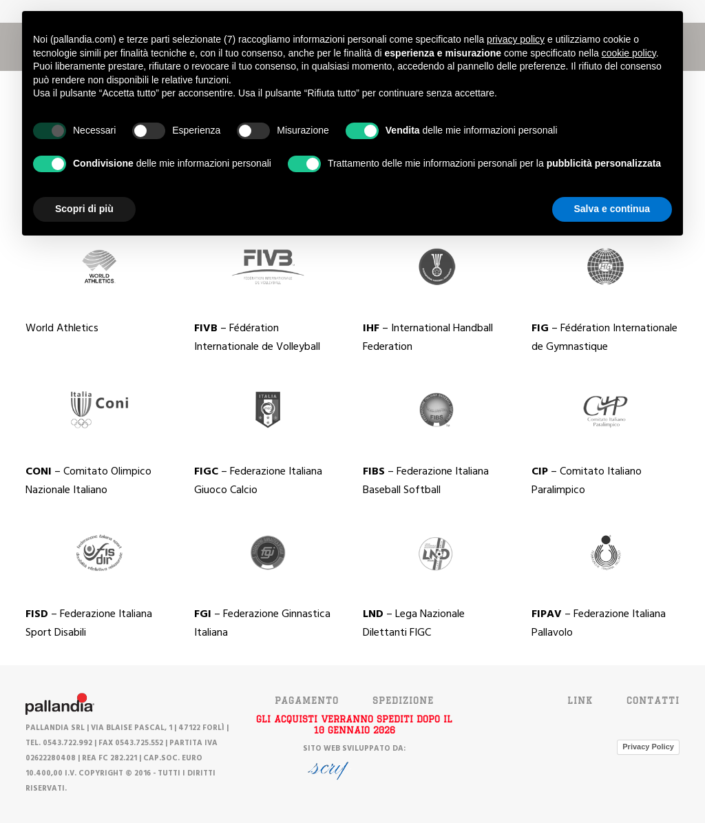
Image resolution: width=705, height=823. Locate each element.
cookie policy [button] (629, 53)
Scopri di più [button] (84, 208)
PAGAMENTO (307, 700)
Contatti (653, 700)
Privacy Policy (648, 746)
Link (580, 700)
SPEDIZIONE (403, 700)
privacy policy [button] (516, 39)
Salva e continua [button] (612, 208)
